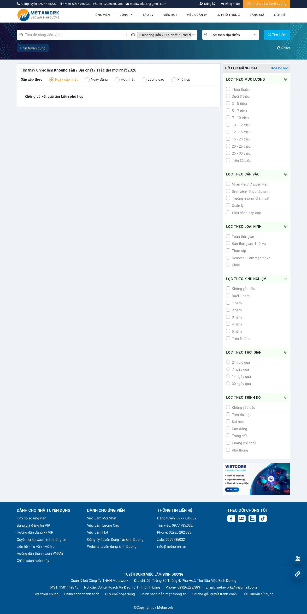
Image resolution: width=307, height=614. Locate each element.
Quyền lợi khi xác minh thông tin (41, 540)
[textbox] (232, 35)
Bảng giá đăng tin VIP (33, 526)
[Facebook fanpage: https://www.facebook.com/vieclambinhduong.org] (231, 518)
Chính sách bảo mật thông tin (164, 594)
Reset (283, 48)
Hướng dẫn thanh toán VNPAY (40, 554)
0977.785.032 (81, 4)
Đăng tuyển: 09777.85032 (176, 518)
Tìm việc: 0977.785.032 (175, 526)
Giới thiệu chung (46, 594)
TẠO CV (148, 15)
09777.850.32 (47, 4)
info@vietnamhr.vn (171, 547)
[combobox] (167, 35)
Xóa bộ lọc (279, 68)
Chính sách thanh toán (81, 594)
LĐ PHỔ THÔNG (228, 15)
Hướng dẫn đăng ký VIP (35, 532)
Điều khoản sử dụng (257, 594)
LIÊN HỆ (279, 15)
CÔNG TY (126, 15)
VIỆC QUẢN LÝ (197, 15)
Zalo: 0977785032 (171, 540)
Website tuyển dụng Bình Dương (111, 547)
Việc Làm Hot (97, 532)
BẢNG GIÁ (256, 15)
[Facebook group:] (242, 518)
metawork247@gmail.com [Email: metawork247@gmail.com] (236, 587)
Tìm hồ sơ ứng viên (31, 518)
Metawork (165, 608)
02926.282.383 (113, 4)
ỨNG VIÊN (102, 15)
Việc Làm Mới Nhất (101, 518)
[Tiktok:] (263, 518)
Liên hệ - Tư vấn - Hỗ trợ (35, 547)
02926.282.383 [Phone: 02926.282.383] (188, 587)
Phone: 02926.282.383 (174, 532)
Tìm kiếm (277, 35)
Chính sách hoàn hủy (33, 561)
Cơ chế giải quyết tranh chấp (214, 594)
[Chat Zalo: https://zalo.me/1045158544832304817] (252, 518)
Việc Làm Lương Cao (103, 526)
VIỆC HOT (170, 15)
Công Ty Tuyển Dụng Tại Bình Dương (115, 540)
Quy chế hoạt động (120, 594)
